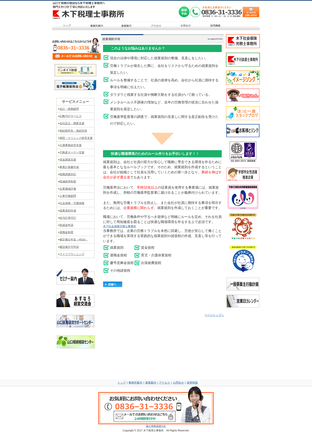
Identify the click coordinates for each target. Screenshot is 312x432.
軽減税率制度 (68, 181)
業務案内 (150, 382)
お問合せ (178, 382)
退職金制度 (66, 232)
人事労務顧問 (68, 196)
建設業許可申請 (69, 246)
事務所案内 (135, 382)
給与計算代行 (68, 217)
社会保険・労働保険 (72, 203)
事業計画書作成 (69, 167)
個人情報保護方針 (156, 426)
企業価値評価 (68, 188)
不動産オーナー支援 (72, 152)
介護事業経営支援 (71, 145)
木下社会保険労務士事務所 (119, 226)
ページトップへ (214, 315)
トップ (121, 382)
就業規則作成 (68, 210)
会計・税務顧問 (69, 108)
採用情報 (192, 382)
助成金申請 (66, 225)
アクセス (164, 382)
